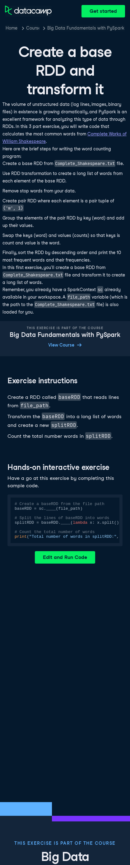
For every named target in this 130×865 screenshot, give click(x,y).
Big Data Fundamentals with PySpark (85, 28)
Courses (32, 28)
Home (11, 28)
